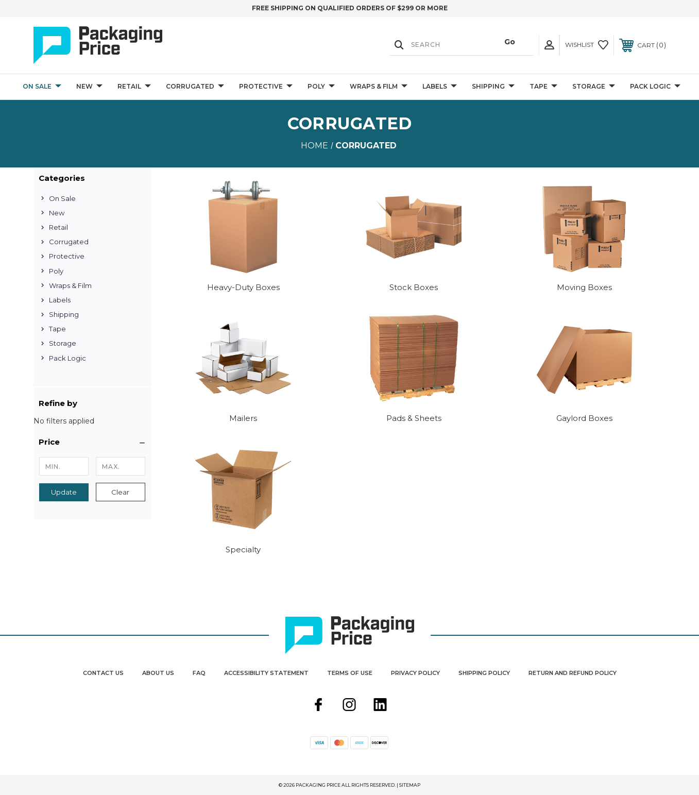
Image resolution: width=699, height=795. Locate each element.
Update (64, 492)
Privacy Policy (415, 672)
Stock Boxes (413, 287)
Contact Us (103, 672)
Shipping (493, 86)
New (89, 86)
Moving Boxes (584, 287)
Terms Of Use (349, 672)
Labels (439, 86)
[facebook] (318, 706)
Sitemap (409, 785)
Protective (266, 86)
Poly (321, 86)
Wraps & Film (378, 86)
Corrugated (195, 86)
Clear (120, 492)
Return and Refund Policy (572, 672)
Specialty (243, 549)
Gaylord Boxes (584, 418)
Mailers (243, 418)
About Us (158, 672)
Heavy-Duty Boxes (243, 287)
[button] (92, 442)
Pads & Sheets (413, 418)
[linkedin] (380, 706)
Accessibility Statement (266, 672)
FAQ (199, 672)
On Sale (42, 86)
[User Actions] (549, 45)
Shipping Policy (484, 672)
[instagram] (349, 706)
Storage (593, 86)
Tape (543, 86)
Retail (134, 86)
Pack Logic (655, 86)
